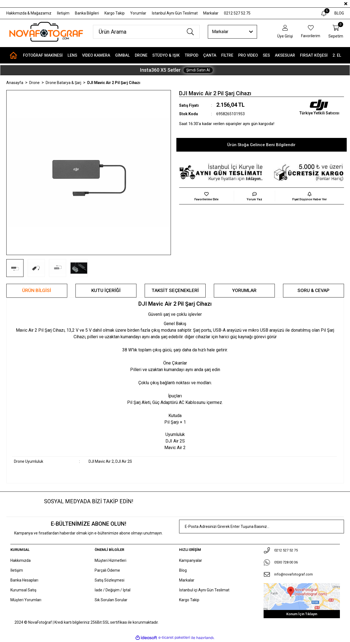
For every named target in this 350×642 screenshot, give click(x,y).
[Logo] (46, 32)
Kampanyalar (190, 560)
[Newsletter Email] (261, 526)
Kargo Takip (114, 13)
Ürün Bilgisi (36, 290)
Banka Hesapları (24, 580)
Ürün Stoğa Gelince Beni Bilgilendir (261, 144)
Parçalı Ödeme (107, 570)
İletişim (63, 13)
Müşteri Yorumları (25, 600)
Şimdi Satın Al (198, 70)
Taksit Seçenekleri (175, 290)
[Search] (146, 32)
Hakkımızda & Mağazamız (28, 13)
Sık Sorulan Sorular (111, 600)
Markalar (210, 13)
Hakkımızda (20, 560)
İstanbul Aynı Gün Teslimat (175, 13)
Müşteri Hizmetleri (110, 560)
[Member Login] (285, 32)
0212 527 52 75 (237, 13)
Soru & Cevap (313, 290)
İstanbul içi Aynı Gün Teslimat (204, 590)
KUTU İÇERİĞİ (106, 290)
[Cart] (335, 32)
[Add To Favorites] (206, 195)
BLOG (339, 13)
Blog (183, 570)
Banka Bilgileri (87, 13)
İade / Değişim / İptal (112, 590)
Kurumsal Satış (23, 590)
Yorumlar (138, 13)
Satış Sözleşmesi (109, 580)
